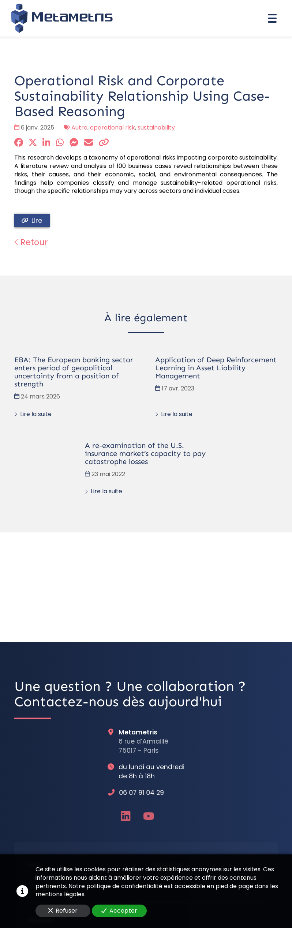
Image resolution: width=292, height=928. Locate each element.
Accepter (119, 910)
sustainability (156, 127)
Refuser (63, 910)
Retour (31, 242)
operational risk (112, 127)
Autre (79, 127)
